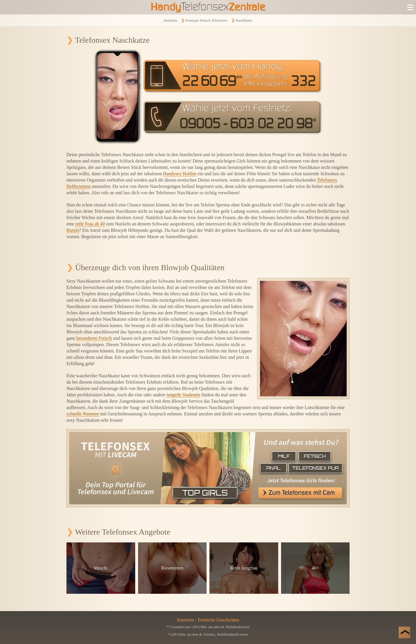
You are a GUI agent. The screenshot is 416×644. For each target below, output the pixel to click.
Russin (72, 230)
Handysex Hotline (179, 173)
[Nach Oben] (404, 632)
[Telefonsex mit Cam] (208, 468)
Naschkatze (243, 20)
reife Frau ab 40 (90, 223)
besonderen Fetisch (94, 338)
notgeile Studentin (183, 394)
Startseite (170, 20)
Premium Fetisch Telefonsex (206, 20)
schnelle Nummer (82, 413)
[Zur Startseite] (208, 7)
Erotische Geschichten (218, 619)
